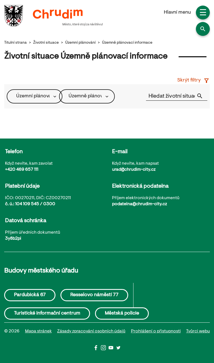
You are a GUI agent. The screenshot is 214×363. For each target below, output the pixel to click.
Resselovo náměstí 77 (94, 295)
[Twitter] (118, 349)
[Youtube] (112, 349)
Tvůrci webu (198, 331)
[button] (203, 29)
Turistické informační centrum (47, 313)
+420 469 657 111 (21, 169)
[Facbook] (97, 349)
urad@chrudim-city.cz (133, 169)
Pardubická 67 (30, 295)
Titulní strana (15, 43)
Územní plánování (80, 43)
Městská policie (122, 313)
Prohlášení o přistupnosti (156, 331)
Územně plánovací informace (127, 43)
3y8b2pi (13, 238)
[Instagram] (104, 349)
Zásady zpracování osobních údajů (91, 331)
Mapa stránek (38, 331)
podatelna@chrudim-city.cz (139, 204)
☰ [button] (203, 13)
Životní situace (46, 43)
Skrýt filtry (193, 80)
